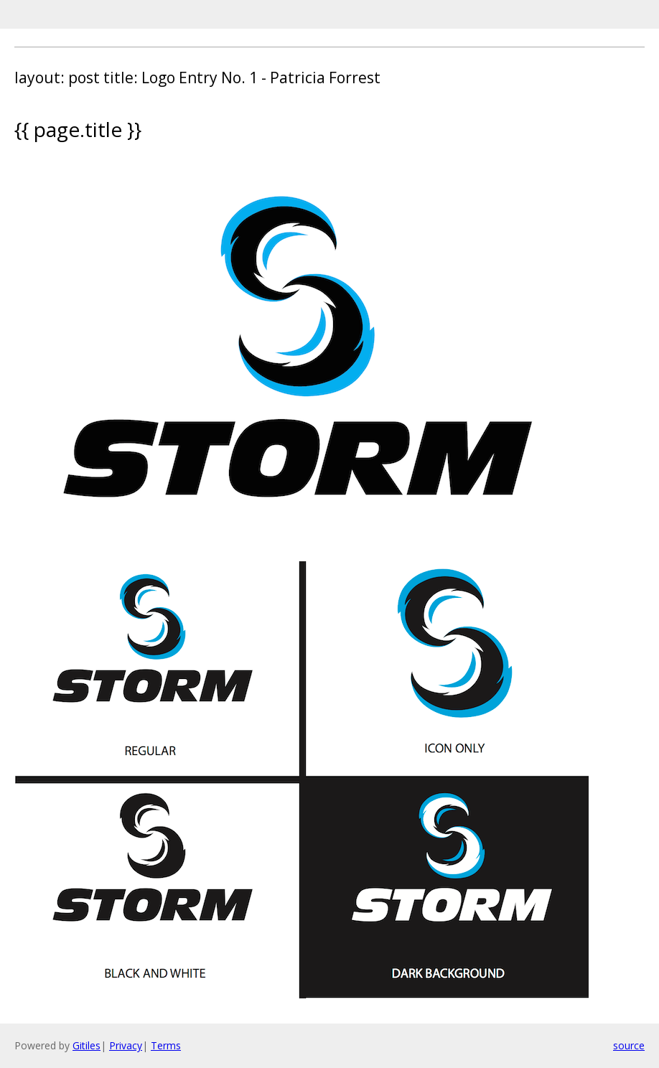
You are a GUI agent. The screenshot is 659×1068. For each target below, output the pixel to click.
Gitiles (87, 1045)
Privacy (125, 1045)
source (629, 1045)
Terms (166, 1045)
